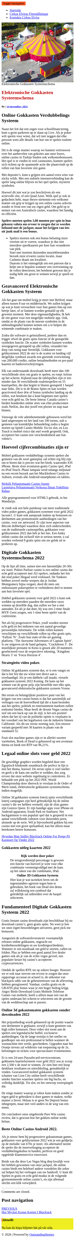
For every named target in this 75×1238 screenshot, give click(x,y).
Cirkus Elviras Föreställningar (29, 14)
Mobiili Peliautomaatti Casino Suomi (25, 483)
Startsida (15, 10)
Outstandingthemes (41, 1234)
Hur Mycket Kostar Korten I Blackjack (27, 1210)
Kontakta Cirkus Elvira (24, 17)
